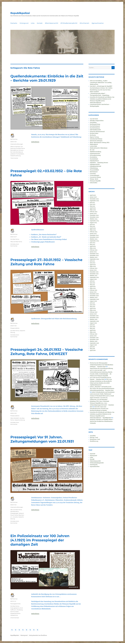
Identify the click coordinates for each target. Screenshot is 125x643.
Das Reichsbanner (95, 126)
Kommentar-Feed (95, 439)
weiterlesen (35, 142)
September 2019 (94, 321)
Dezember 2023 (94, 235)
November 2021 (94, 274)
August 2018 (93, 345)
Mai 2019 (92, 328)
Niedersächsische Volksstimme (98, 148)
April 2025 (93, 208)
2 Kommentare (14, 617)
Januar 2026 (93, 197)
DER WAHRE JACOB (95, 130)
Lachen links (93, 146)
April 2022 (93, 264)
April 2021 (92, 286)
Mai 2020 (92, 306)
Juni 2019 (92, 326)
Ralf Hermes (13, 139)
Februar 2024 (93, 232)
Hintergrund (24, 23)
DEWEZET (16, 418)
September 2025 (94, 200)
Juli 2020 (92, 303)
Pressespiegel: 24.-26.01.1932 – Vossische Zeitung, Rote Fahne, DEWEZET (46, 351)
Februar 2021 (93, 290)
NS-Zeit (92, 150)
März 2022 (93, 266)
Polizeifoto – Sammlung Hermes (99, 162)
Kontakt (40, 23)
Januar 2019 (93, 336)
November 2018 (94, 339)
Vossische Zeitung (15, 155)
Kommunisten (14, 611)
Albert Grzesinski (15, 146)
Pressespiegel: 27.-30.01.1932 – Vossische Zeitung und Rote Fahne (46, 262)
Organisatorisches (95, 153)
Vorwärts (15, 517)
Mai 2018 (92, 348)
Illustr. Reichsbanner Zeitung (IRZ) (99, 142)
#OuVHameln (84, 23)
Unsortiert (93, 173)
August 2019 (93, 323)
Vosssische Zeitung (95, 177)
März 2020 (93, 310)
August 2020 (93, 301)
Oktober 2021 (93, 275)
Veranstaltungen (94, 175)
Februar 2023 (93, 250)
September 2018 (94, 343)
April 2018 (92, 350)
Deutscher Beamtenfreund (97, 131)
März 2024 (93, 230)
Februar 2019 (93, 334)
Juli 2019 (92, 325)
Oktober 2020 (93, 297)
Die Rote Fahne (20, 148)
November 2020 (94, 295)
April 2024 (93, 228)
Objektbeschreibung (95, 151)
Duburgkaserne (14, 608)
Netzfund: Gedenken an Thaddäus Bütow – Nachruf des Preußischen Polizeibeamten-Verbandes (102, 421)
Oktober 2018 (93, 341)
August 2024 (93, 222)
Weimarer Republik (95, 181)
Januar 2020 (93, 314)
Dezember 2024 (94, 215)
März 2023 (93, 248)
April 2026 (93, 195)
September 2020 (94, 299)
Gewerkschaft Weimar (96, 139)
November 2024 (94, 217)
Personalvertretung (95, 155)
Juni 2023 (92, 242)
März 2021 (93, 288)
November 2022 (94, 255)
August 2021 (93, 279)
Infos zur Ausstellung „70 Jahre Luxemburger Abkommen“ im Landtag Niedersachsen (100, 82)
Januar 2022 (93, 270)
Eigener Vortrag (94, 137)
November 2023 (94, 237)
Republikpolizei (20, 13)
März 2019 (93, 332)
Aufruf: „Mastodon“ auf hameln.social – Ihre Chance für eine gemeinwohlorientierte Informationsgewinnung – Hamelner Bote (102, 388)
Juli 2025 (92, 202)
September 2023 (94, 241)
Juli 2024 (92, 224)
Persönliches (93, 157)
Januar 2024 (93, 233)
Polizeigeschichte (15, 603)
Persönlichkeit (94, 159)
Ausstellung (93, 122)
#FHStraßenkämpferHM (69, 23)
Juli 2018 (92, 347)
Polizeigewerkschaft (95, 166)
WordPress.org (94, 441)
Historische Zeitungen (16, 144)
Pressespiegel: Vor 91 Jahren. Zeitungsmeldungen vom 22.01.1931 (42, 439)
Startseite (13, 23)
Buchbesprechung (95, 124)
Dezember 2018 (94, 337)
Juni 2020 (92, 305)
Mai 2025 (92, 206)
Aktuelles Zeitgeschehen (97, 120)
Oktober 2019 (93, 319)
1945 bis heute (94, 119)
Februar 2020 (93, 312)
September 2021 (94, 277)
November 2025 (94, 199)
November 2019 (94, 317)
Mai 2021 (92, 284)
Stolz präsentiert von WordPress (38, 635)
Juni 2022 (92, 263)
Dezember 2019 (94, 316)
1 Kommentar (14, 158)
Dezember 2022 (94, 253)
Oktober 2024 (93, 219)
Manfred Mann (14, 511)
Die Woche (93, 135)
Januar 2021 (93, 292)
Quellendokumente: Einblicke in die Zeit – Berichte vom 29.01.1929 (46, 78)
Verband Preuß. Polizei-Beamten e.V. (17, 515)
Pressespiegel (14, 513)
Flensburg (20, 609)
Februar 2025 (93, 211)
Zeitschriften (93, 182)
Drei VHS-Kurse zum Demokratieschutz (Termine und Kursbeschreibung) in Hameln (99, 408)
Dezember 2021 (94, 272)
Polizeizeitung (94, 168)
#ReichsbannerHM (51, 23)
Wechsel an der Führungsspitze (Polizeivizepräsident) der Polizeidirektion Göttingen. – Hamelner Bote (101, 364)
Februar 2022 (93, 268)
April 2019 (93, 330)
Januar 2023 (93, 252)
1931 (11, 509)
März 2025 (93, 210)
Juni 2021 (92, 283)
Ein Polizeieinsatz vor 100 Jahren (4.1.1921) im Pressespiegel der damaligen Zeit (39, 540)
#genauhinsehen (98, 23)
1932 (11, 241)
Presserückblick (14, 328)
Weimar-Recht (94, 179)
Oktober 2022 (93, 257)
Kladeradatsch (94, 144)
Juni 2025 (92, 204)
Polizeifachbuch (94, 161)
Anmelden (93, 435)
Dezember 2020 (94, 294)
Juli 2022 (92, 261)
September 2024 (94, 221)
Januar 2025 (93, 213)
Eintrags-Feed (94, 437)
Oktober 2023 (93, 239)
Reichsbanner (94, 172)
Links (32, 23)
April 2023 (93, 246)
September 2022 (94, 259)
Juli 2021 (92, 281)
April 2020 (93, 308)
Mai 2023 (92, 244)
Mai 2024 (92, 226)
